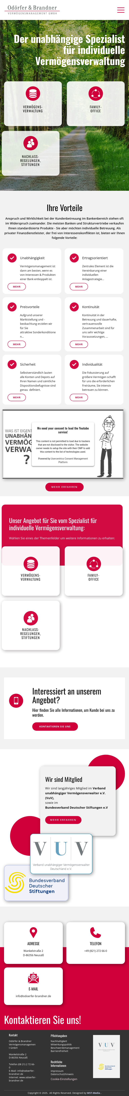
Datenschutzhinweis (62, 1074)
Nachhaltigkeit (59, 1041)
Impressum (57, 1071)
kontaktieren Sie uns (55, 726)
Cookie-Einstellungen (64, 1079)
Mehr (59, 286)
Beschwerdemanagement (65, 1047)
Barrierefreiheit (59, 1051)
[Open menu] (121, 10)
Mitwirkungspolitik (61, 1044)
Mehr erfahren (64, 486)
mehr (59, 344)
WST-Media (93, 1092)
